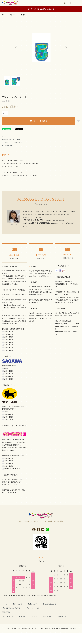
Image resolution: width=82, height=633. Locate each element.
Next (65, 47)
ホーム (4, 15)
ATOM (8, 612)
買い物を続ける (7, 145)
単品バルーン (13, 15)
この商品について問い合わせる (12, 142)
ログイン (32, 616)
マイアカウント (7, 616)
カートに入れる (38, 121)
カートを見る (44, 616)
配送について (16, 604)
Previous (16, 47)
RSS (3, 612)
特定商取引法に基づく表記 (11, 139)
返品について (6, 136)
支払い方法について (46, 604)
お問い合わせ (58, 616)
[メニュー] (77, 3)
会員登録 (21, 616)
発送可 (23, 15)
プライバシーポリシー (32, 608)
